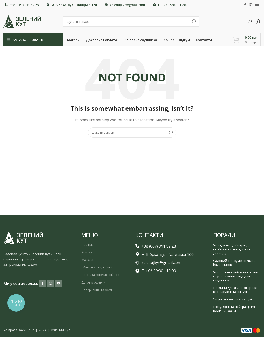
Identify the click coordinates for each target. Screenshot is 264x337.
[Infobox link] (22, 5)
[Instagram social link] (251, 5)
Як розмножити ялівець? (233, 299)
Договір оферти (93, 282)
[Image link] (23, 237)
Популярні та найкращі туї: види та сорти (234, 308)
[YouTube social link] (257, 5)
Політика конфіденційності (101, 275)
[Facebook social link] (245, 5)
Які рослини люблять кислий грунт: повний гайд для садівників (235, 276)
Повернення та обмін (97, 290)
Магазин (87, 259)
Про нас (87, 244)
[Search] (131, 21)
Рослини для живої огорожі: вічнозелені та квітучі (235, 289)
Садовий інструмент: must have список (234, 262)
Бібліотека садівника (96, 267)
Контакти (88, 252)
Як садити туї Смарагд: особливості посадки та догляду (231, 249)
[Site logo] (22, 21)
